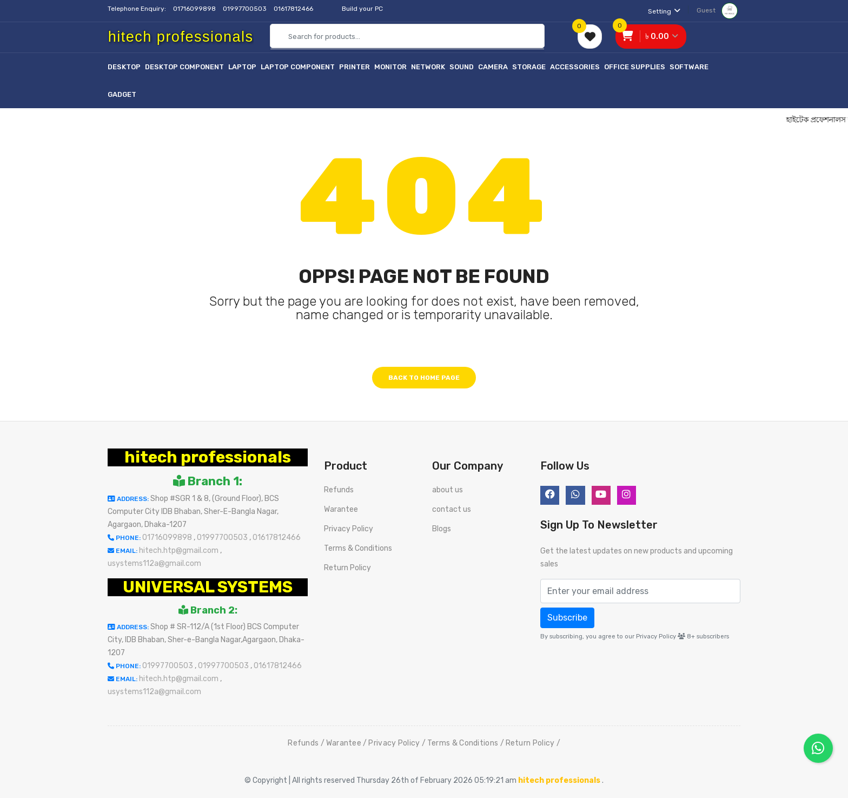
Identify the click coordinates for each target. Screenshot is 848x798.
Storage (529, 67)
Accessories (575, 67)
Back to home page (424, 377)
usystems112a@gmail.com (154, 563)
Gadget (122, 94)
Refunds (339, 489)
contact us (451, 509)
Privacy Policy (348, 528)
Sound (461, 67)
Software (689, 67)
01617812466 (294, 8)
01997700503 (245, 8)
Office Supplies (634, 67)
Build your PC (362, 8)
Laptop (242, 67)
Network (428, 67)
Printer (354, 67)
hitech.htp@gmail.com (179, 550)
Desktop (124, 67)
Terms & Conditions (358, 548)
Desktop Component (184, 67)
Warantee (341, 509)
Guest (717, 10)
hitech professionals (207, 457)
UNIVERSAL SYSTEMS (208, 587)
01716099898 (195, 8)
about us (447, 489)
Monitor (390, 67)
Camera (493, 67)
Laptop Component (298, 67)
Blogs (441, 528)
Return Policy (347, 567)
